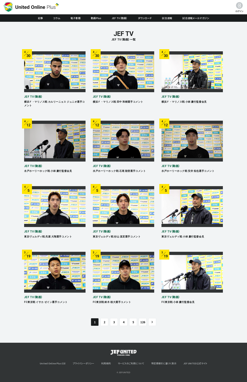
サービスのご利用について (131, 363)
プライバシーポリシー (83, 363)
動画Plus (96, 18)
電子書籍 (75, 18)
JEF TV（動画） (120, 18)
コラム (56, 18)
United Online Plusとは (53, 363)
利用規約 (106, 363)
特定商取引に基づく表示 (163, 363)
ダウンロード (145, 18)
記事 (40, 18)
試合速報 (167, 18)
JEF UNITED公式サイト (195, 363)
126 (142, 322)
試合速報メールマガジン (195, 18)
